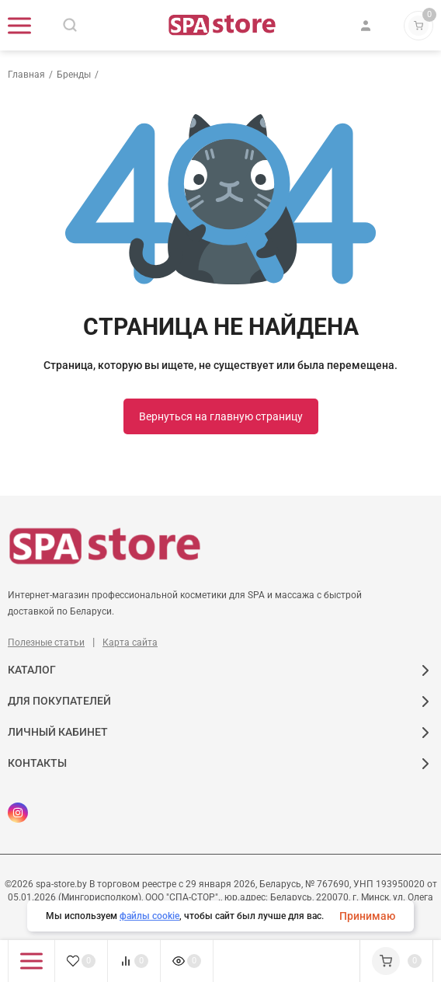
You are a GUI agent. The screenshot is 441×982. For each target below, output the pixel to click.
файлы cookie (149, 916)
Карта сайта (130, 642)
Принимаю (367, 916)
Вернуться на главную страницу (221, 416)
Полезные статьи (46, 642)
